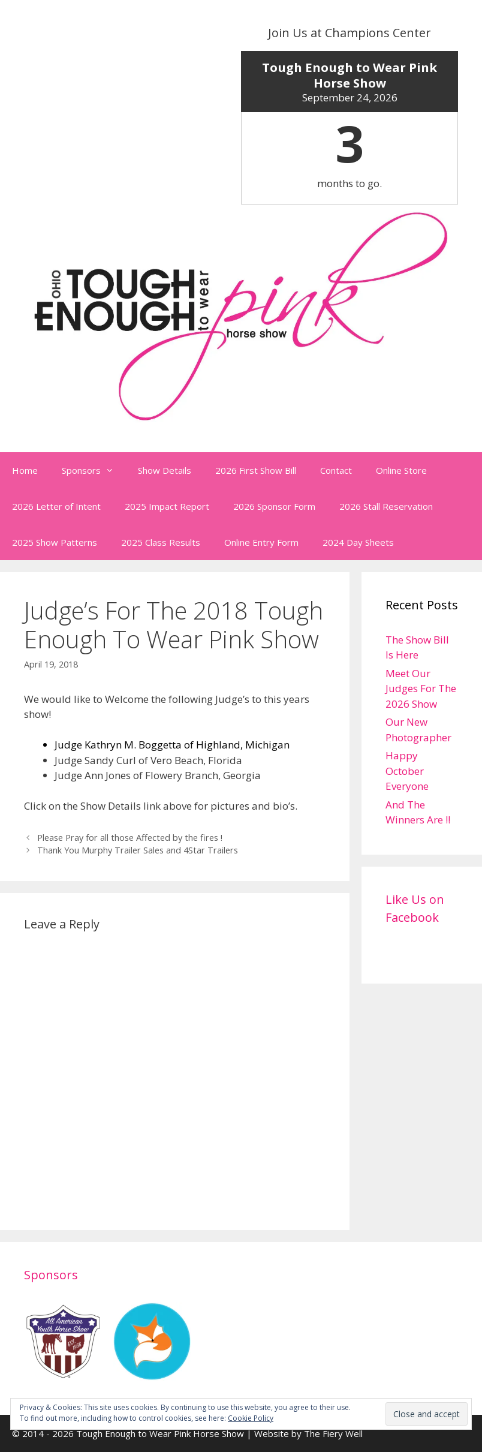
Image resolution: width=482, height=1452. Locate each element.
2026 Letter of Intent (56, 506)
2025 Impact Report (167, 506)
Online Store (401, 470)
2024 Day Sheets (358, 542)
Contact (336, 470)
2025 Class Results (160, 542)
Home (25, 470)
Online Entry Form (261, 542)
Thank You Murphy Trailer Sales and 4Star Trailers (137, 850)
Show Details (164, 470)
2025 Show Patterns (54, 542)
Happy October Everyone (407, 770)
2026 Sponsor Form (274, 506)
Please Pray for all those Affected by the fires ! (129, 837)
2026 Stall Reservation (386, 506)
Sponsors (94, 470)
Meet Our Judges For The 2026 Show (420, 688)
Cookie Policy (250, 1418)
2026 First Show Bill (255, 470)
